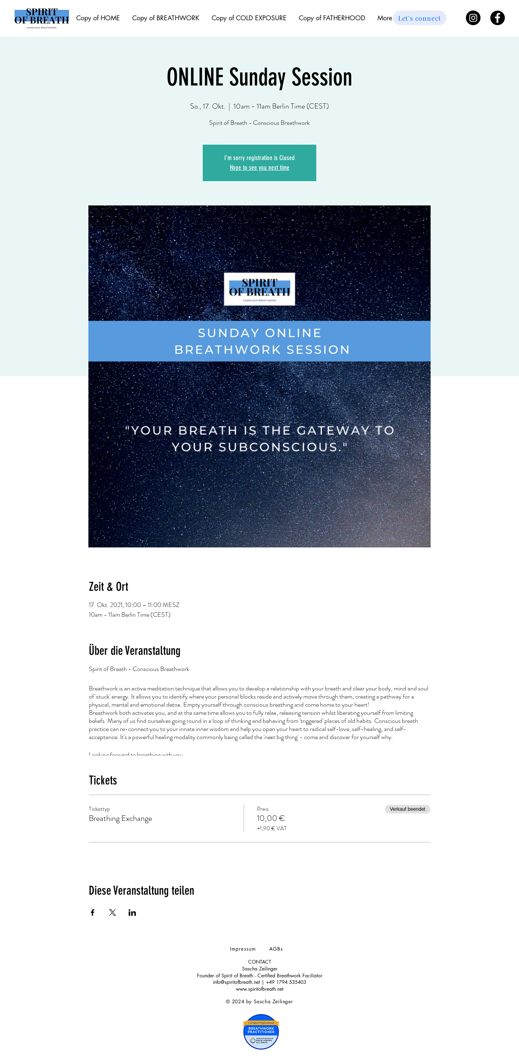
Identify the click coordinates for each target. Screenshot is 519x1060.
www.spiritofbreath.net (259, 988)
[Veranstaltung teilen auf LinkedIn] (132, 912)
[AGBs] (277, 948)
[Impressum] (243, 948)
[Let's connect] (419, 18)
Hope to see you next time (260, 167)
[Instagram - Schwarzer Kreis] (473, 18)
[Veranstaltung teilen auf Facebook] (93, 912)
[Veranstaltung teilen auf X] (112, 912)
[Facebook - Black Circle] (497, 18)
